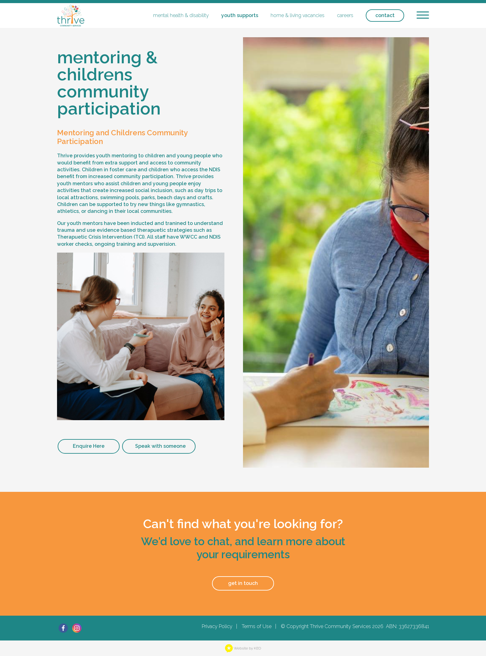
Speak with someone (160, 446)
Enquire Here (88, 446)
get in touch (243, 583)
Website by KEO (243, 648)
